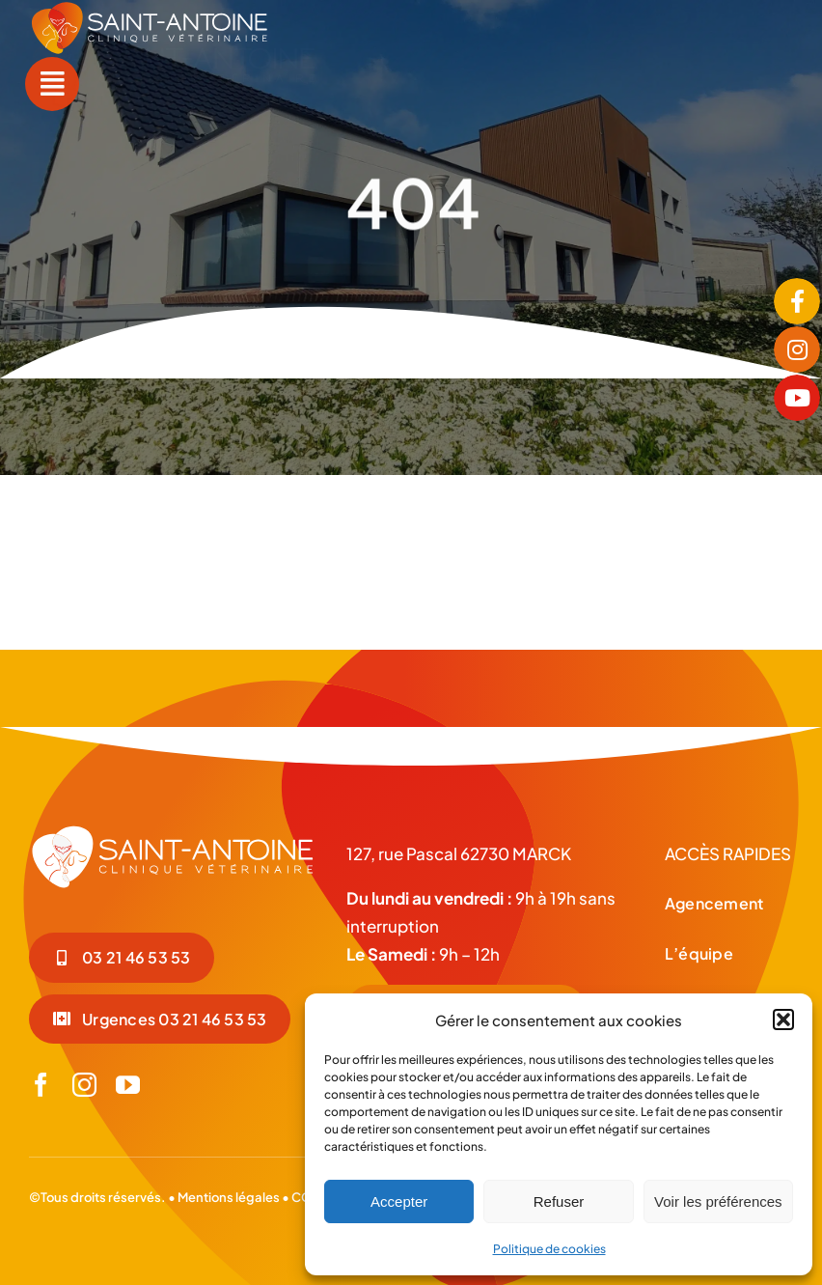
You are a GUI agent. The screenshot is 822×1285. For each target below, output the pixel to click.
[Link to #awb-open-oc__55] (52, 84)
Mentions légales (229, 1197)
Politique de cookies (549, 1249)
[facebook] (41, 1085)
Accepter (398, 1201)
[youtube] (128, 1085)
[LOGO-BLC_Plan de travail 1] (172, 831)
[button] (783, 1019)
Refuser (559, 1201)
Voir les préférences (718, 1201)
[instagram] (84, 1085)
